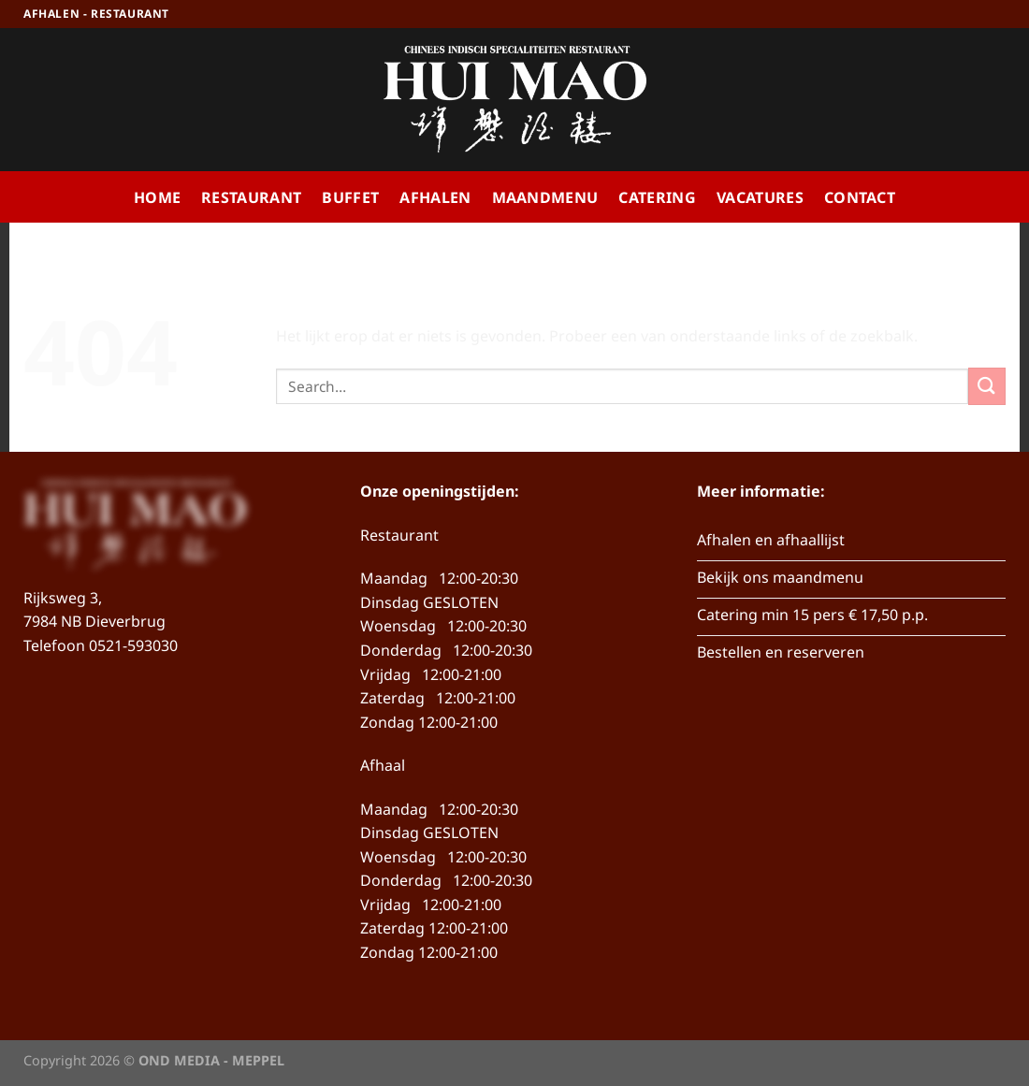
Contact (859, 197)
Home (157, 197)
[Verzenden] (987, 386)
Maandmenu (545, 197)
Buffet (350, 197)
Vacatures (760, 197)
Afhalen (435, 197)
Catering (657, 197)
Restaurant (251, 197)
